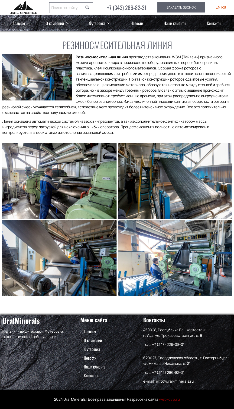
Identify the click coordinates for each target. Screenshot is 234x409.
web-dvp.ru (169, 399)
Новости (136, 23)
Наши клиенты (175, 23)
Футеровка (99, 23)
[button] (56, 23)
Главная (19, 23)
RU (223, 7)
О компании (57, 23)
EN (218, 7)
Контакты (214, 23)
